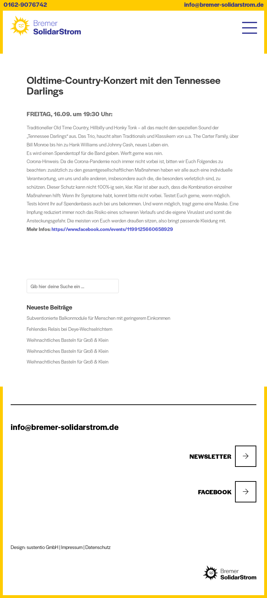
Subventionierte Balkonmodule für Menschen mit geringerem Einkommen (98, 317)
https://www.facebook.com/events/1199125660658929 (112, 229)
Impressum (71, 547)
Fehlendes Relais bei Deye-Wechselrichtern (69, 328)
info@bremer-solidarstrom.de (223, 4)
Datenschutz (98, 547)
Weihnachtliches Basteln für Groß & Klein (67, 339)
